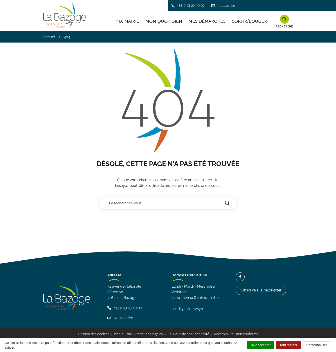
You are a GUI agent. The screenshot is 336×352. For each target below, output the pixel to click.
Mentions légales (150, 334)
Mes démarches (207, 21)
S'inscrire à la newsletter (261, 290)
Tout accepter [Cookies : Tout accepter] (260, 345)
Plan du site (123, 334)
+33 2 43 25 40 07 (124, 308)
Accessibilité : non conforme (236, 334)
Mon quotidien (163, 21)
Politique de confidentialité (188, 334)
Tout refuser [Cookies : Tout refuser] (288, 345)
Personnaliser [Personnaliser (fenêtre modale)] (316, 345)
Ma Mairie (127, 21)
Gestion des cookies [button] (93, 334)
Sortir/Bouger (249, 21)
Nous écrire (120, 318)
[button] (284, 21)
